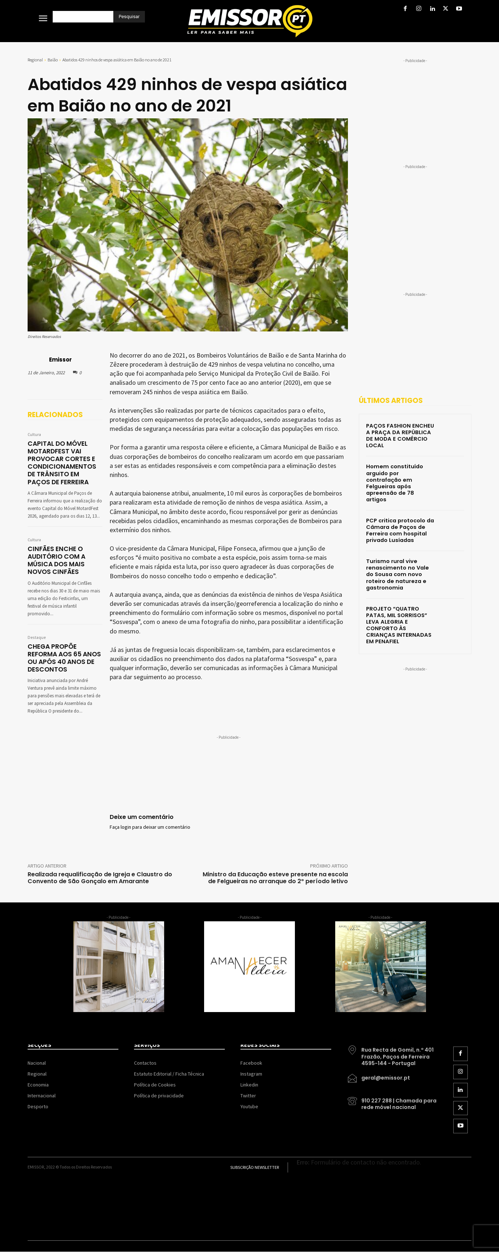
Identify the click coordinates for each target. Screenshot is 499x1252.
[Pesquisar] (129, 17)
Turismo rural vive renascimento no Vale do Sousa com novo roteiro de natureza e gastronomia (399, 553)
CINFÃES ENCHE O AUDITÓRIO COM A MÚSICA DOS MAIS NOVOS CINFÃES (56, 559)
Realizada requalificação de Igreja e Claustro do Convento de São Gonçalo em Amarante (100, 877)
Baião (53, 59)
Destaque (37, 636)
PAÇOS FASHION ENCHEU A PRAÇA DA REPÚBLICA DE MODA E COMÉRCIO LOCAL (400, 431)
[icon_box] (392, 1054)
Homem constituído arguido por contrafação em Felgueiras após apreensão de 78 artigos (400, 471)
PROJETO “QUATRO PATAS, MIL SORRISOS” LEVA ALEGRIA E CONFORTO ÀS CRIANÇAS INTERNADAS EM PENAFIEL (399, 598)
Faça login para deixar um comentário (150, 827)
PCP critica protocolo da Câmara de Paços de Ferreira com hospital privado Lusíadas (399, 510)
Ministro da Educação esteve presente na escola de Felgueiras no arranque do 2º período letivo (275, 877)
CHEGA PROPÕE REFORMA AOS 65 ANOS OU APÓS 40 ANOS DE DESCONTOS (64, 656)
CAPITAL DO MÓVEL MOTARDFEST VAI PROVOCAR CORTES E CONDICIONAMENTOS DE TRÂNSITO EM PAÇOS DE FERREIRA (64, 462)
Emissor (60, 359)
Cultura (34, 435)
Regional (35, 59)
